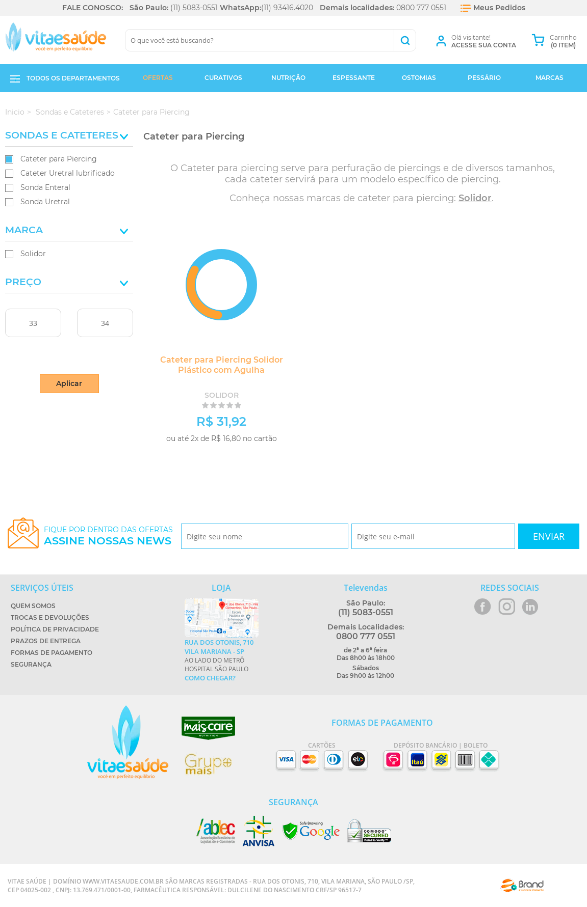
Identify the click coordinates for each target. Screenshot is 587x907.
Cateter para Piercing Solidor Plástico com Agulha (213, 365)
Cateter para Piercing (58, 158)
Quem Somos (33, 606)
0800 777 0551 (421, 7)
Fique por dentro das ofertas (108, 536)
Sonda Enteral (45, 187)
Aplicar (69, 383)
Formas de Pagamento (51, 652)
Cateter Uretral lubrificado (67, 173)
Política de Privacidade (55, 629)
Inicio (14, 112)
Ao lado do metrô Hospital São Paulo (222, 660)
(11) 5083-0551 (194, 7)
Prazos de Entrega (46, 641)
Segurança (31, 664)
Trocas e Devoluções (50, 617)
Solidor (33, 253)
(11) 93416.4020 (287, 7)
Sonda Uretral (45, 201)
